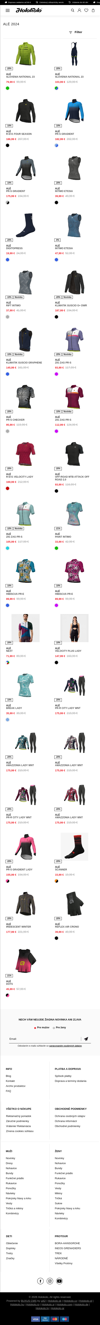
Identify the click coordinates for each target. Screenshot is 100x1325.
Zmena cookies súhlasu (20, 1131)
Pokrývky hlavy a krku (18, 1198)
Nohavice (11, 1168)
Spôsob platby (63, 1075)
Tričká (58, 1198)
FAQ (8, 1090)
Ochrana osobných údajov (70, 1116)
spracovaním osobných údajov (65, 1046)
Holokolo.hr (42, 1308)
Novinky (10, 1158)
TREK (58, 1253)
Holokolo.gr (57, 1308)
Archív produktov (16, 1085)
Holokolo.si (48, 1304)
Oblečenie (12, 1243)
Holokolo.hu (17, 1304)
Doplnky (10, 1248)
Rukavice (11, 1183)
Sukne (58, 1203)
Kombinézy (12, 1213)
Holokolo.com (64, 1304)
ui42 (43, 1300)
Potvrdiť (86, 1038)
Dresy (9, 1163)
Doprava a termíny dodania (70, 1080)
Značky (10, 1258)
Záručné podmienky (17, 1121)
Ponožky (11, 1188)
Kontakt (10, 1080)
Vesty (9, 1203)
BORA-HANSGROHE (67, 1243)
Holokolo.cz (70, 1300)
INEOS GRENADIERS (68, 1248)
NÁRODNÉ (61, 1258)
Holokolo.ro (32, 1304)
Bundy (9, 1173)
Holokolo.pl (85, 1300)
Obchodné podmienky (67, 1126)
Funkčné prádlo (15, 1178)
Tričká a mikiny (14, 1208)
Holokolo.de (81, 1304)
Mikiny (58, 1193)
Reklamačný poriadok (18, 1116)
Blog (8, 1075)
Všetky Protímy (63, 1263)
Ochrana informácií (66, 1121)
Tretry (9, 1253)
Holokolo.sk (54, 1300)
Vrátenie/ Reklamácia (18, 1126)
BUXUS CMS (28, 1300)
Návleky (10, 1193)
